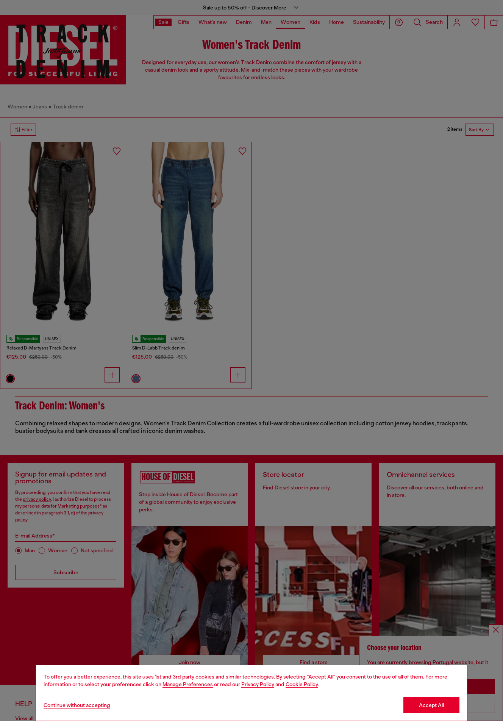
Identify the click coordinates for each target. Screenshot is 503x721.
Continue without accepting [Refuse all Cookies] (77, 705)
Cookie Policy (302, 684)
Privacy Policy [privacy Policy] (257, 684)
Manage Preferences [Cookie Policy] (187, 684)
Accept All (431, 705)
